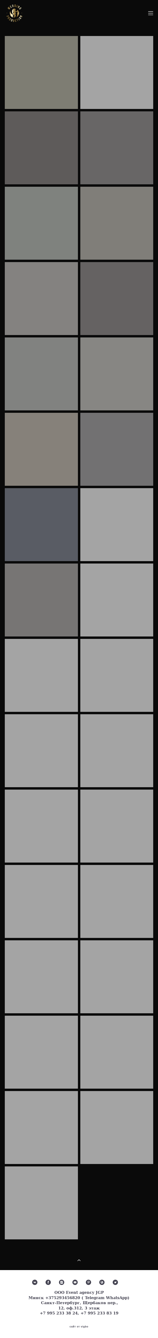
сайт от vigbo (79, 1327)
